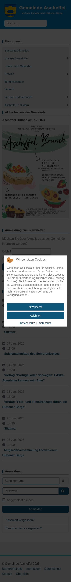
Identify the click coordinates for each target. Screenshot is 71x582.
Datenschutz (27, 322)
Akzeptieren (36, 306)
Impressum (44, 322)
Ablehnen (35, 315)
